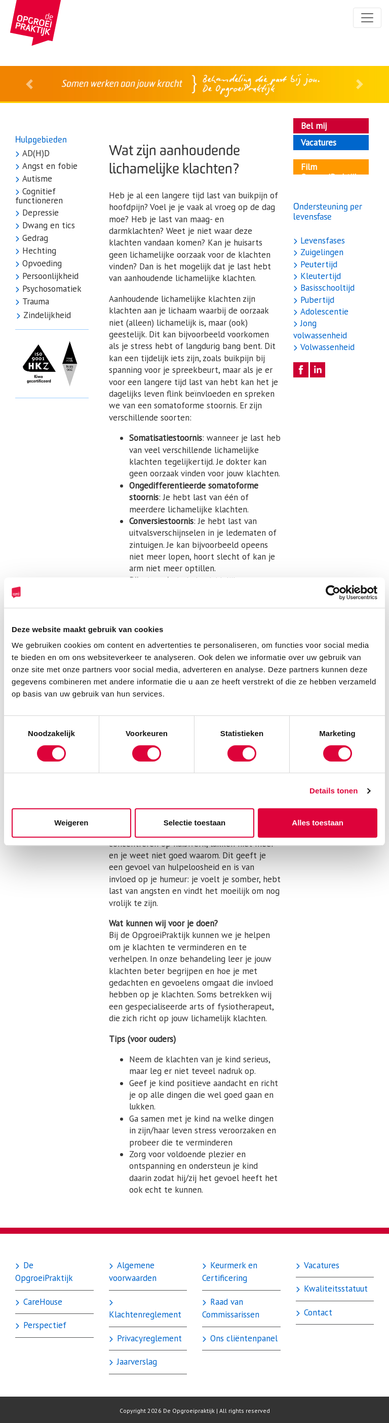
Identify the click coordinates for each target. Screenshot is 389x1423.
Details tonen (333, 790)
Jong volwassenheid (320, 329)
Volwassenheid (326, 347)
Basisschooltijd (326, 287)
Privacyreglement (148, 1338)
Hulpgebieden (41, 139)
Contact (316, 1312)
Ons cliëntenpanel (243, 1338)
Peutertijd (317, 264)
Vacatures (320, 1265)
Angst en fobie (48, 166)
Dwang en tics (47, 225)
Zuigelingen (320, 252)
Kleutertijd (319, 276)
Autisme (36, 179)
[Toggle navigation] (367, 18)
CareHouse (41, 1301)
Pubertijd (316, 299)
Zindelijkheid (46, 315)
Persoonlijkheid (49, 276)
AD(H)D (35, 153)
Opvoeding (41, 263)
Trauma (34, 301)
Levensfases (321, 240)
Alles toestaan (317, 822)
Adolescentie (323, 311)
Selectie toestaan (195, 822)
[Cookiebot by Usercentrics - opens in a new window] (333, 592)
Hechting (38, 251)
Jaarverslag (135, 1361)
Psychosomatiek (51, 289)
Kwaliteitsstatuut (334, 1288)
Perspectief (43, 1325)
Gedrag (34, 238)
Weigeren (71, 822)
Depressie (39, 213)
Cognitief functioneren (39, 196)
